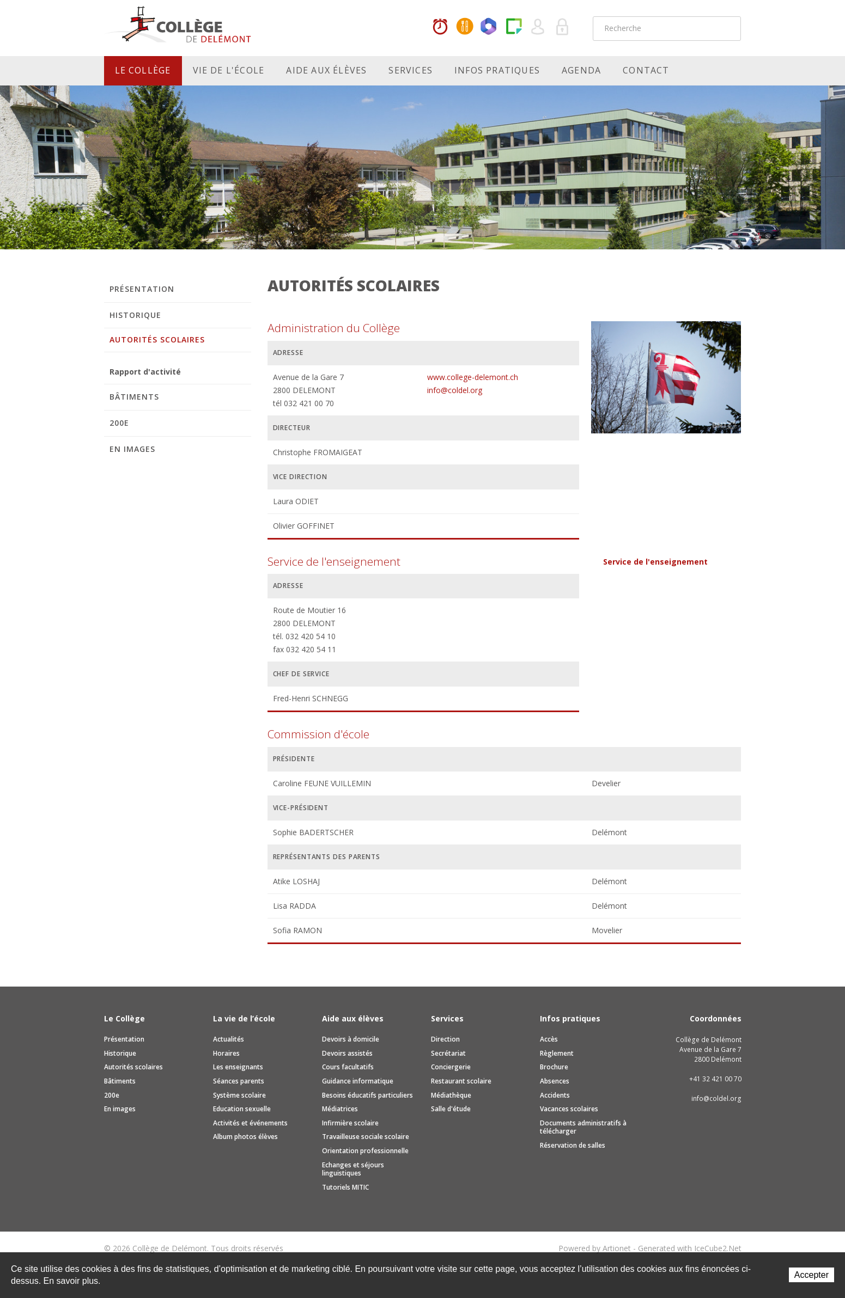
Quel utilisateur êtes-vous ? (538, 27)
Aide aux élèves (326, 70)
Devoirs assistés (347, 1053)
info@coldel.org (454, 390)
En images (132, 449)
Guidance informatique (357, 1081)
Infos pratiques (497, 70)
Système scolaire (239, 1095)
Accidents (555, 1095)
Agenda (581, 70)
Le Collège (143, 70)
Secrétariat (448, 1053)
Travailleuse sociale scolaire (365, 1136)
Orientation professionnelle (365, 1150)
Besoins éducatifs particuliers (367, 1095)
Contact (646, 70)
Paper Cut (514, 27)
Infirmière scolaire (350, 1123)
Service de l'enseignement (655, 561)
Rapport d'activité (145, 371)
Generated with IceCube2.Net (689, 1248)
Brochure (554, 1067)
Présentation (142, 289)
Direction (445, 1039)
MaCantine (465, 27)
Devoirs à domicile (350, 1039)
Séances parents (238, 1081)
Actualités (228, 1039)
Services (410, 70)
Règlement (557, 1053)
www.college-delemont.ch (472, 377)
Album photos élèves (245, 1136)
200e (119, 423)
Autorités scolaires (157, 339)
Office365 (489, 27)
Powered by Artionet (594, 1248)
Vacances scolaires (569, 1108)
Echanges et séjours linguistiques (353, 1169)
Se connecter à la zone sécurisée (563, 27)
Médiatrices (340, 1108)
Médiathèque (451, 1095)
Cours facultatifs (348, 1067)
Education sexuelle (242, 1108)
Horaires (440, 27)
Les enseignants (238, 1067)
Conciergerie (451, 1067)
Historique (136, 315)
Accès (549, 1039)
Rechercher (725, 28)
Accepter (811, 1274)
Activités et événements (250, 1123)
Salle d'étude (451, 1108)
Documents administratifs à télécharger (583, 1127)
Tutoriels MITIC (345, 1187)
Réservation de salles (572, 1145)
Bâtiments (134, 396)
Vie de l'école (229, 70)
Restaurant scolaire (461, 1081)
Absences (554, 1081)
